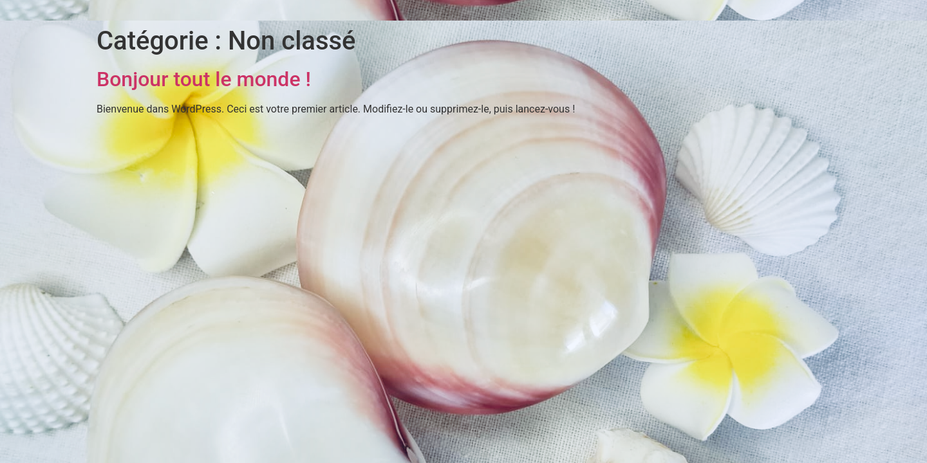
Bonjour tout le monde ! (204, 79)
